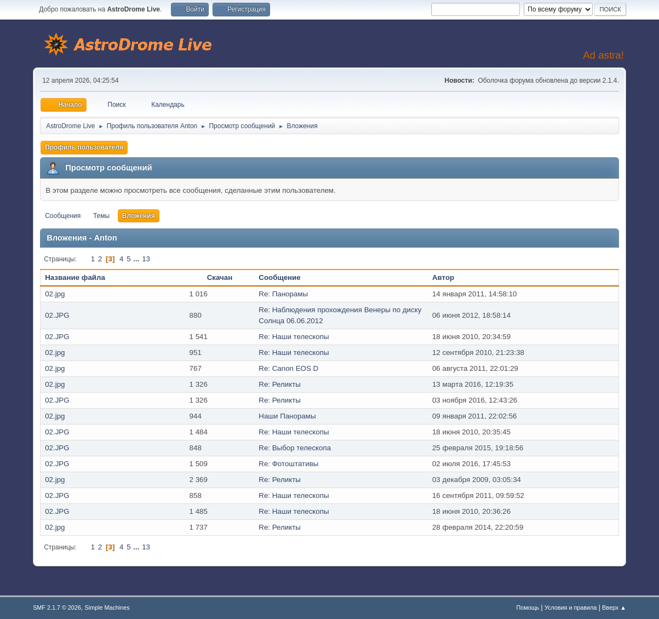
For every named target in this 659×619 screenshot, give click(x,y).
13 (146, 259)
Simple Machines (106, 607)
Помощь (528, 607)
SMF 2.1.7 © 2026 (57, 607)
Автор (443, 277)
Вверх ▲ (614, 607)
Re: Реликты (280, 384)
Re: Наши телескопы (294, 337)
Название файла (81, 277)
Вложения (138, 216)
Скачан (220, 277)
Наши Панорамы (287, 416)
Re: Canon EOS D (288, 368)
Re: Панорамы (283, 294)
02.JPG (57, 315)
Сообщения (63, 216)
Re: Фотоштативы (288, 464)
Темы (101, 216)
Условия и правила (571, 607)
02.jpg (55, 294)
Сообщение (279, 277)
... (137, 259)
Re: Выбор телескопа (295, 448)
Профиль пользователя (84, 147)
